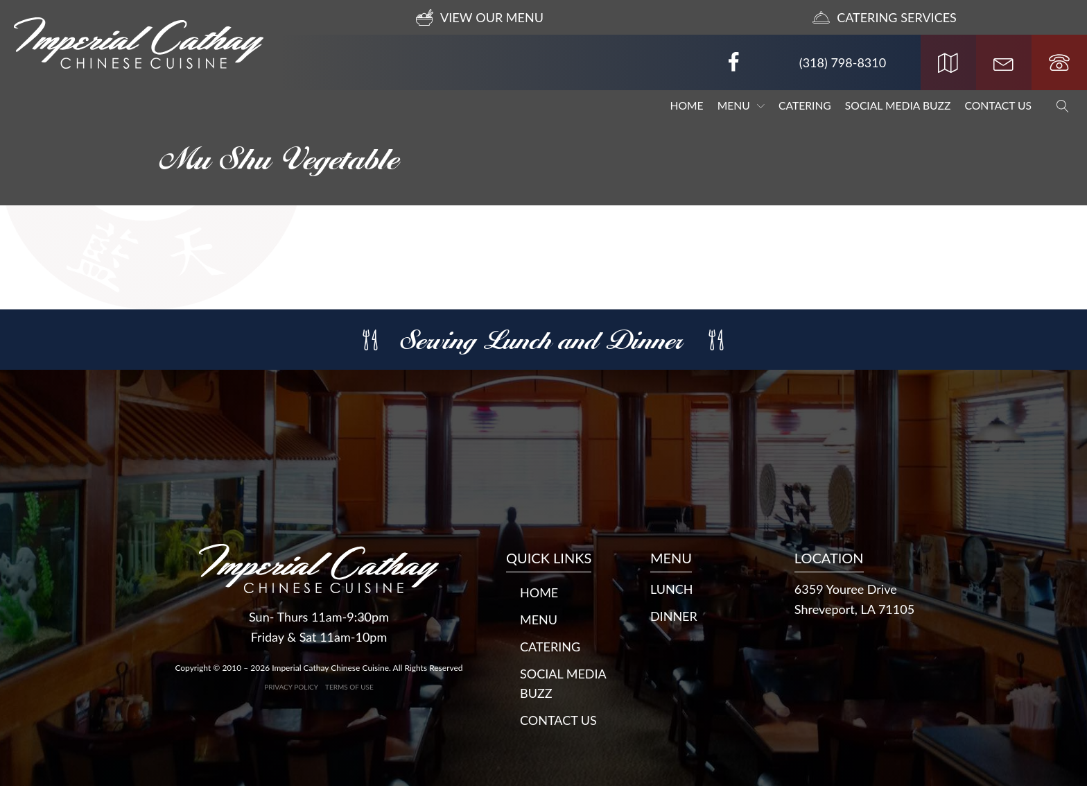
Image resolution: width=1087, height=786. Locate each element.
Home (687, 105)
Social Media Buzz (898, 105)
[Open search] (1055, 106)
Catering (805, 105)
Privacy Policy (291, 687)
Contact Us (998, 105)
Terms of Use (349, 687)
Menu (741, 105)
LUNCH (671, 589)
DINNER (673, 616)
